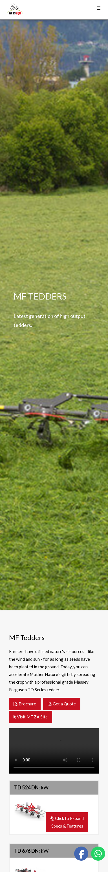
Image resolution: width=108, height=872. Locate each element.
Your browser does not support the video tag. (54, 751)
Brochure (25, 703)
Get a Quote (62, 703)
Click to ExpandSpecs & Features (67, 822)
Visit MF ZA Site (31, 716)
